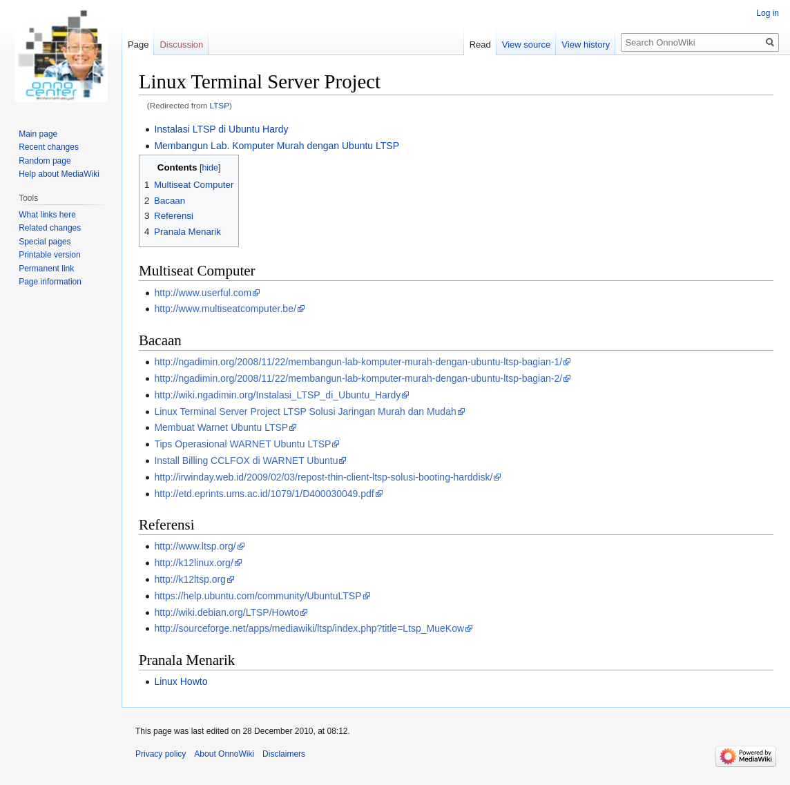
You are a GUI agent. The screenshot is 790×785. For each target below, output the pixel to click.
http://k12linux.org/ (193, 562)
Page (138, 44)
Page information (50, 282)
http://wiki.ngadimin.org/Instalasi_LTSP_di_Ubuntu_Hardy (277, 394)
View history (585, 44)
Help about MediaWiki (59, 174)
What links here (47, 215)
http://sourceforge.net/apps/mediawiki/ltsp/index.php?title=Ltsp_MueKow (309, 628)
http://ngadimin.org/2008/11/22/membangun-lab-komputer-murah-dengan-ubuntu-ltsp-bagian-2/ (358, 378)
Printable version (49, 255)
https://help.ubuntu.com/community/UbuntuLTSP (257, 595)
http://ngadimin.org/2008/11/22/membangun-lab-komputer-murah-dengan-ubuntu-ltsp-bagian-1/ (358, 361)
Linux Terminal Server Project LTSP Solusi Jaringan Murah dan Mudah (305, 411)
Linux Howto (180, 681)
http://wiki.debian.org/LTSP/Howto (226, 612)
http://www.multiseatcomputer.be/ (225, 308)
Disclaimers (283, 754)
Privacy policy (160, 754)
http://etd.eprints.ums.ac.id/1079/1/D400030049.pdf (264, 493)
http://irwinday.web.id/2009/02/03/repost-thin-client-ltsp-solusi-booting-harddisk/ (323, 477)
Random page (44, 161)
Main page (38, 134)
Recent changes (49, 147)
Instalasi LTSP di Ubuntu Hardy (221, 129)
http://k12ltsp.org (190, 579)
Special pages (44, 241)
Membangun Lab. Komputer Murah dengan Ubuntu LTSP (276, 145)
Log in (767, 13)
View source (526, 44)
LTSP (220, 105)
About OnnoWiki (224, 754)
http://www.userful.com (202, 292)
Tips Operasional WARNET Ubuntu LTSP (242, 443)
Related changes (50, 228)
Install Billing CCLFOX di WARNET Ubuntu (246, 460)
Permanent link (46, 268)
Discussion (181, 44)
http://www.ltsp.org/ (194, 546)
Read (480, 44)
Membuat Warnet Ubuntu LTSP (221, 427)
